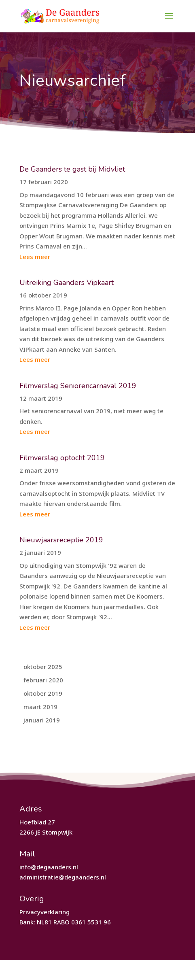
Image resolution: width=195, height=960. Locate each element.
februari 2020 (43, 680)
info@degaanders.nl (48, 867)
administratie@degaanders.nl (62, 877)
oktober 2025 (42, 667)
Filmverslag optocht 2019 (62, 458)
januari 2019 (41, 720)
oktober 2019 (42, 693)
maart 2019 (40, 707)
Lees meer (34, 257)
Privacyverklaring (44, 912)
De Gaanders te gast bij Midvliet (72, 169)
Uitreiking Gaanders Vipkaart (66, 282)
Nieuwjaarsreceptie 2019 (61, 540)
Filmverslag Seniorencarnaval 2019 (77, 386)
